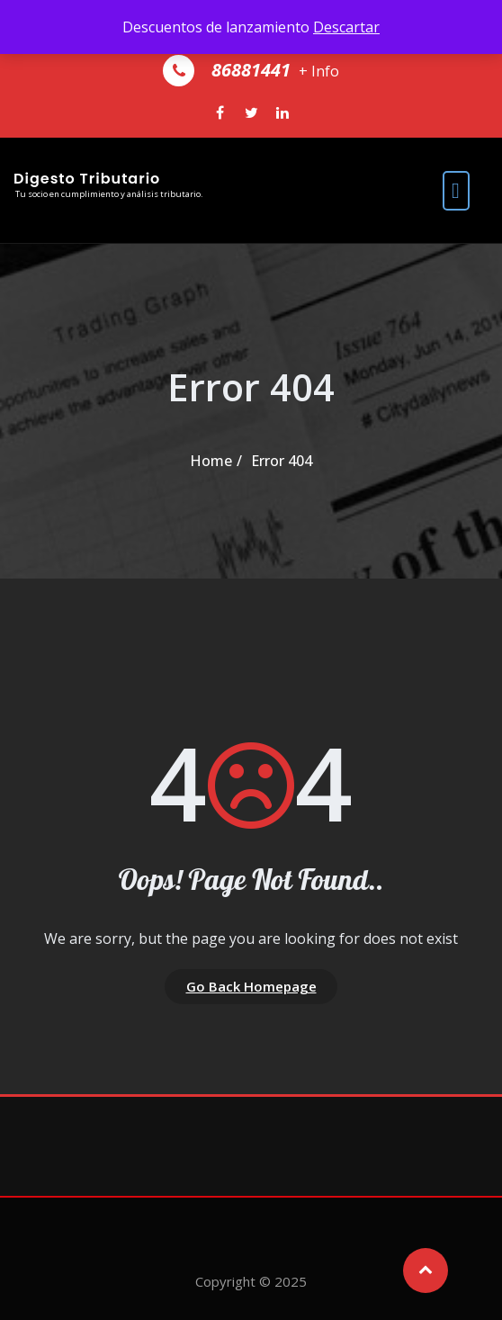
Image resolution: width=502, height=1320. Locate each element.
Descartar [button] (346, 27)
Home (211, 461)
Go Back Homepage (251, 986)
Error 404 (281, 461)
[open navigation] (456, 190)
